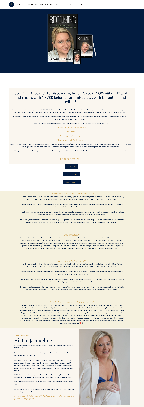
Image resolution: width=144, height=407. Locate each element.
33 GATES (39, 4)
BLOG (69, 4)
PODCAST (60, 4)
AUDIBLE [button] (72, 166)
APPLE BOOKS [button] (72, 174)
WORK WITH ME (24, 4)
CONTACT (78, 4)
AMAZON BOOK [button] (72, 182)
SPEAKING (49, 4)
